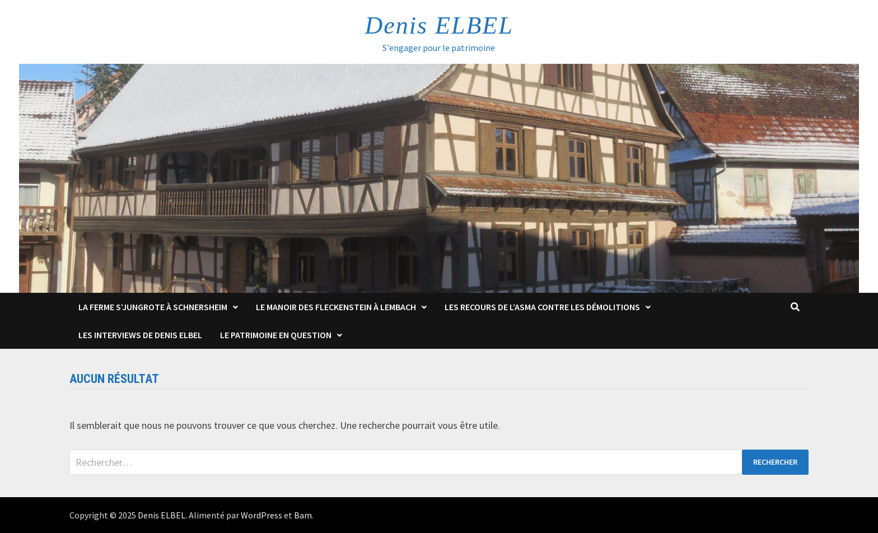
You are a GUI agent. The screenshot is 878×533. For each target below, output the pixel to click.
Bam (303, 515)
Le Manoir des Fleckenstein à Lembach (336, 306)
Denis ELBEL (439, 25)
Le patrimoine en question (275, 334)
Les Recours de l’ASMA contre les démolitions (542, 306)
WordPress (261, 515)
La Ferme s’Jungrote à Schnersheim (152, 306)
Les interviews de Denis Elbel (140, 334)
